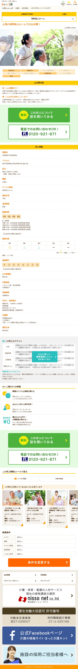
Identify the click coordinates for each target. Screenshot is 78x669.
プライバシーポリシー (11, 581)
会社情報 (7, 575)
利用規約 (44, 575)
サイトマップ (45, 581)
